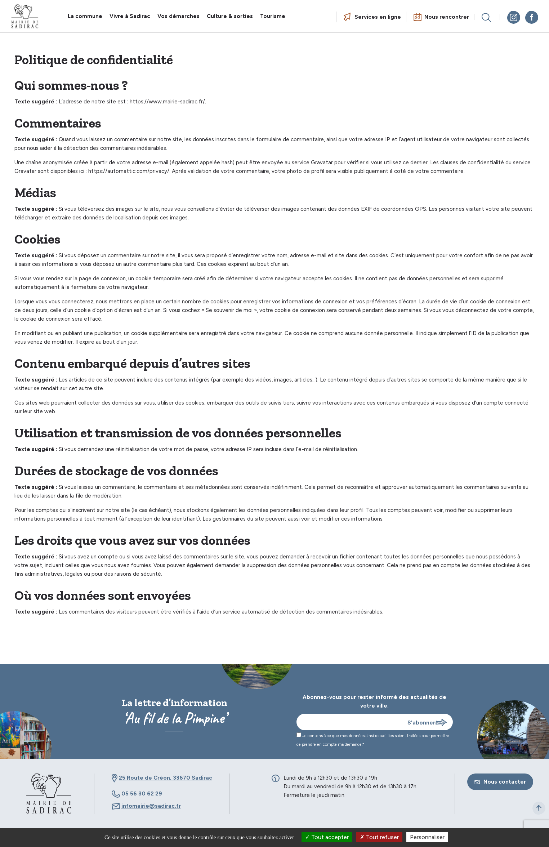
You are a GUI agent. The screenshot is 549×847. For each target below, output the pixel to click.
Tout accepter (327, 837)
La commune (85, 16)
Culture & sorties (230, 16)
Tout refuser (379, 837)
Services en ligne (377, 17)
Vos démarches (178, 16)
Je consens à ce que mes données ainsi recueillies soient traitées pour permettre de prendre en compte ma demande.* (372, 739)
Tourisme (272, 16)
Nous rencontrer (446, 17)
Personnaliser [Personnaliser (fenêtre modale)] (427, 837)
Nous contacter (500, 782)
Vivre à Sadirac (130, 16)
